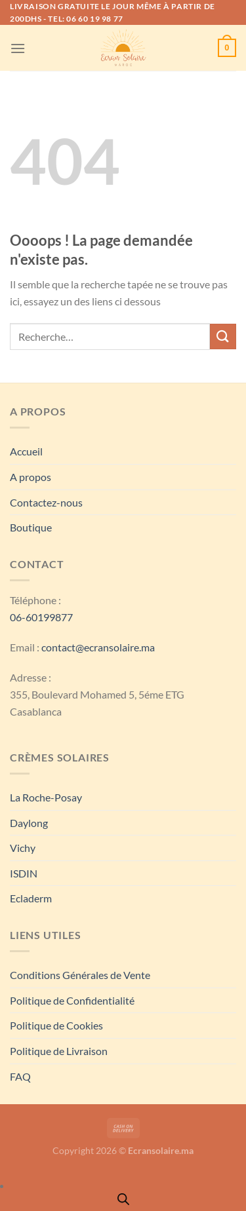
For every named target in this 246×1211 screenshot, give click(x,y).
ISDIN (23, 873)
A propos (30, 477)
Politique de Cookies (56, 1025)
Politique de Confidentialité (72, 1000)
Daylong (29, 823)
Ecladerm (31, 898)
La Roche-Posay (46, 797)
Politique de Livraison (59, 1051)
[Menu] (18, 48)
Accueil (26, 451)
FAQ (20, 1076)
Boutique (31, 527)
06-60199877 (41, 617)
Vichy (22, 847)
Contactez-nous (46, 502)
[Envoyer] (223, 336)
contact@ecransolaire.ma (98, 647)
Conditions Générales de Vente (80, 975)
